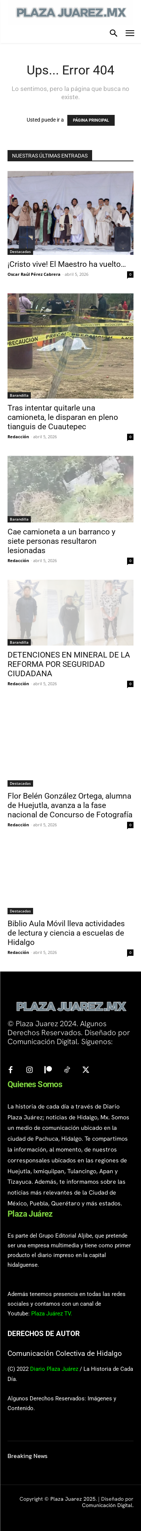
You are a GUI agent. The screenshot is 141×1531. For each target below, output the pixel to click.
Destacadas (20, 251)
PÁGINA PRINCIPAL (91, 120)
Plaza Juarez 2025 (73, 1498)
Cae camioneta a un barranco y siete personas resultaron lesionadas (61, 541)
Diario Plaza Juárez (54, 1369)
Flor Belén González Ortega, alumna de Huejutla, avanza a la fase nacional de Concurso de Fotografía (70, 805)
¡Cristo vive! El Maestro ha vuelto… (67, 264)
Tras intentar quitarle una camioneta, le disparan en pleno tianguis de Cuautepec (63, 417)
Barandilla (19, 395)
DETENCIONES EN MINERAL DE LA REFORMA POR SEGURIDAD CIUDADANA (69, 664)
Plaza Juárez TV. (51, 1313)
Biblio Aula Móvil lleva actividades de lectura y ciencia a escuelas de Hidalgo (66, 933)
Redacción (18, 436)
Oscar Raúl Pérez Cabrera (34, 274)
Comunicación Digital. (107, 1505)
